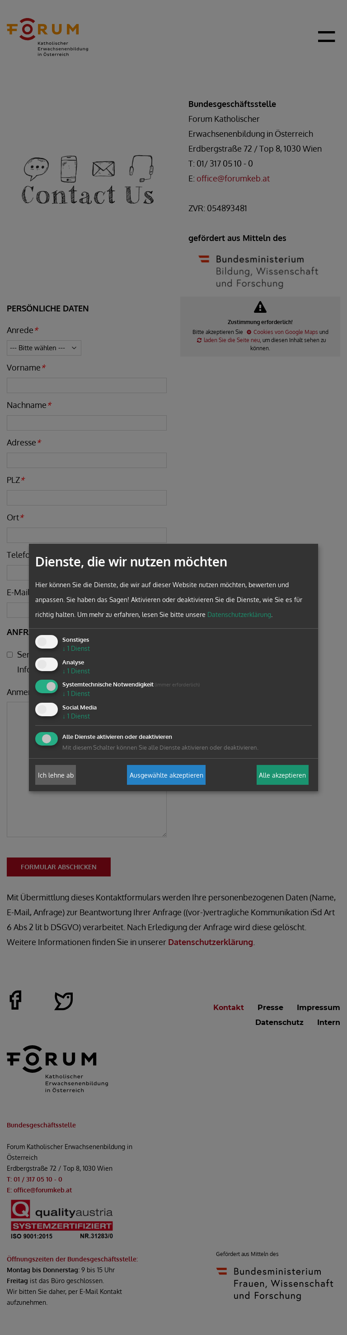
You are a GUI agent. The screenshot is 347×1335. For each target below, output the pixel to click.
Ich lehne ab (56, 775)
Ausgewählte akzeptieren (166, 775)
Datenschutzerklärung (239, 614)
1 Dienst (76, 648)
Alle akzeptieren (282, 775)
